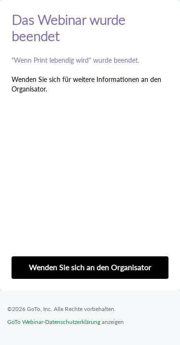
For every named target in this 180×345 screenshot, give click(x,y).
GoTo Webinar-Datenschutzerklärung (53, 321)
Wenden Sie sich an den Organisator (90, 267)
